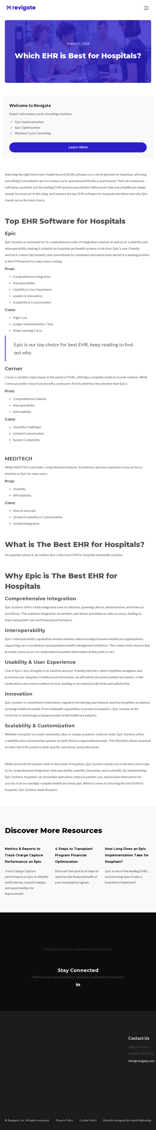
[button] (145, 8)
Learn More (78, 147)
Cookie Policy (88, 1120)
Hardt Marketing (140, 1120)
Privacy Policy (64, 1120)
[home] (20, 8)
